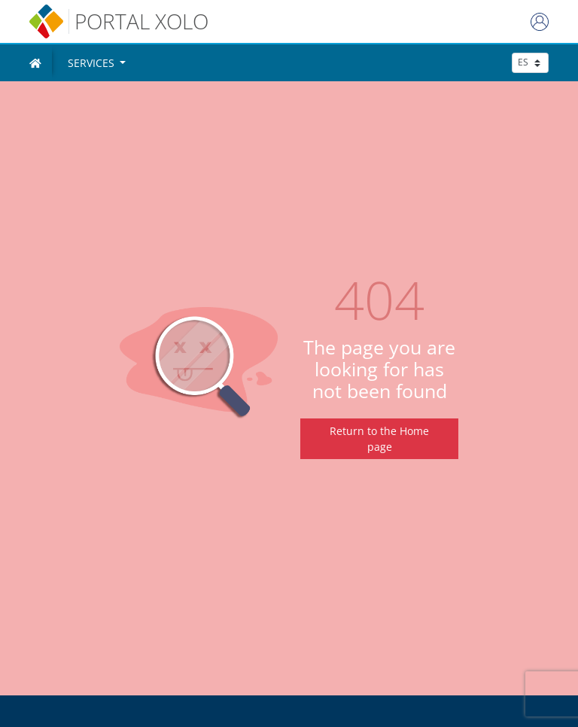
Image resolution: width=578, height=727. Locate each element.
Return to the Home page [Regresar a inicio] (379, 439)
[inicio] (46, 21)
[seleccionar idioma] (530, 63)
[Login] (540, 20)
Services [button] (92, 63)
